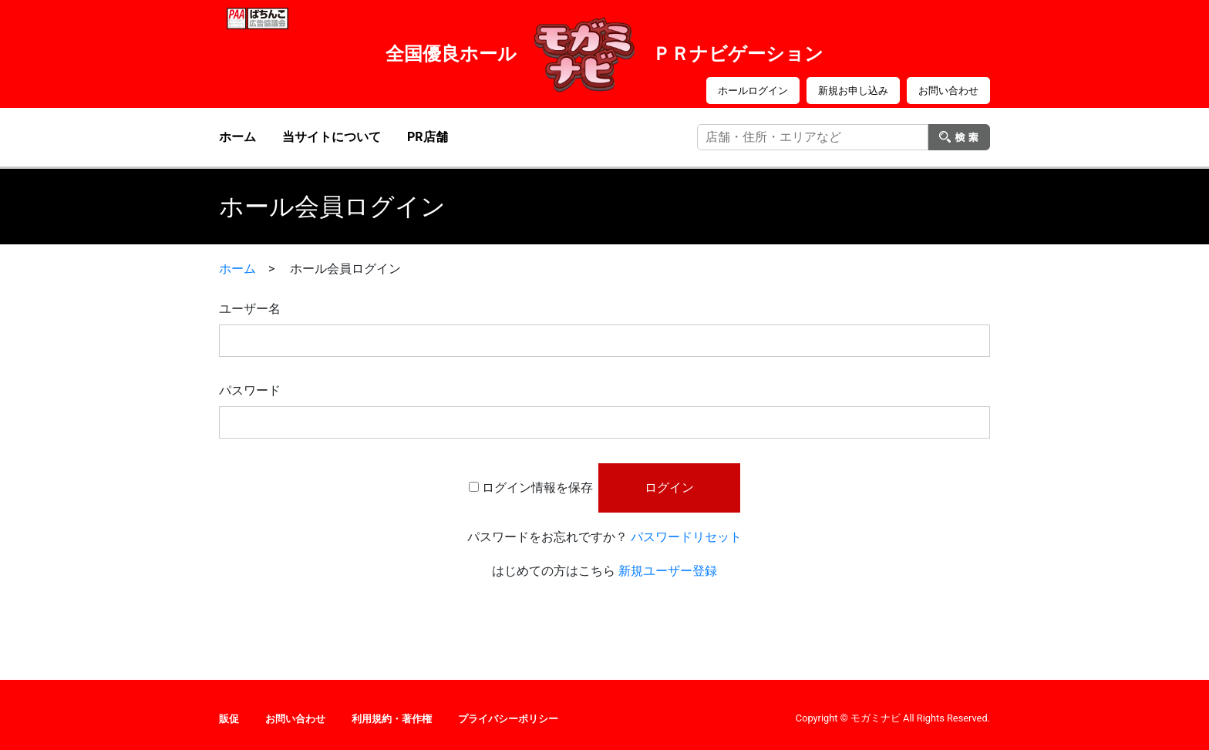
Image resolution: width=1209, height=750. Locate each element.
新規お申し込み (853, 90)
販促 (229, 719)
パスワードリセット (686, 537)
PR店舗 (427, 136)
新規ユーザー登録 (667, 570)
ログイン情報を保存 (537, 487)
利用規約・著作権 (392, 719)
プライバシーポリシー (508, 719)
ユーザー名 (250, 308)
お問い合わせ (948, 90)
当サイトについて (331, 136)
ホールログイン (753, 90)
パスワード (250, 390)
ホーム (237, 136)
